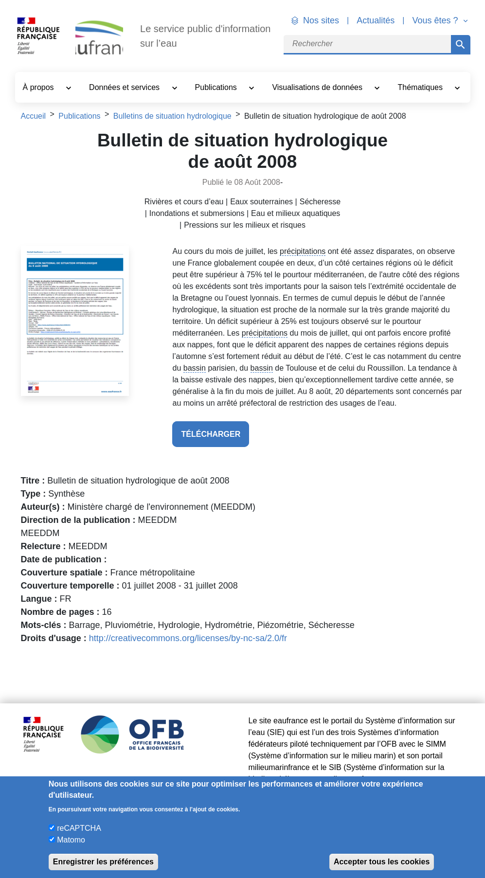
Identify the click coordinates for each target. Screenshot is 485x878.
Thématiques (421, 87)
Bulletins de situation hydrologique (172, 116)
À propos (39, 87)
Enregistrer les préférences (103, 862)
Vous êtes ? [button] (436, 20)
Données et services (125, 87)
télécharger (210, 434)
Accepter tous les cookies (382, 862)
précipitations (302, 251)
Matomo (71, 840)
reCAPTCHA (79, 828)
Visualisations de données (318, 87)
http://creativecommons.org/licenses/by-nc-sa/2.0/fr (188, 638)
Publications (217, 87)
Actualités (376, 20)
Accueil (33, 116)
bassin (194, 368)
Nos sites (321, 20)
